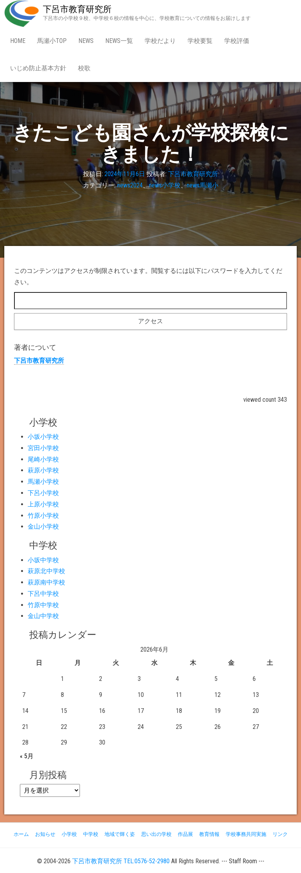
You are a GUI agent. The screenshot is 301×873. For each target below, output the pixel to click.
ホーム (21, 834)
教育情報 (209, 834)
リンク (280, 834)
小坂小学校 (43, 436)
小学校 (69, 834)
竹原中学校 (43, 605)
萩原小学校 (43, 470)
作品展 (185, 834)
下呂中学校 (43, 593)
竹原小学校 (43, 515)
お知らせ (45, 834)
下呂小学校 (43, 493)
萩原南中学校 (46, 582)
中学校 (90, 834)
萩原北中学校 (46, 571)
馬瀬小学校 (43, 481)
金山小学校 (43, 526)
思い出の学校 (156, 834)
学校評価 (236, 41)
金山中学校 (43, 616)
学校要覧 (200, 41)
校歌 (84, 68)
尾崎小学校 (43, 459)
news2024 (130, 185)
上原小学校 (43, 504)
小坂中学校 (43, 560)
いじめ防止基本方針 (38, 68)
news (86, 41)
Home (17, 41)
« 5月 (27, 756)
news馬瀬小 (202, 185)
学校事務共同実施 (246, 834)
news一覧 (119, 41)
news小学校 (165, 185)
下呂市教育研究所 (77, 9)
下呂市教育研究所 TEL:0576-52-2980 (121, 861)
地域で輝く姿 (119, 834)
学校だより (160, 41)
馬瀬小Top (52, 41)
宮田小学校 (43, 448)
